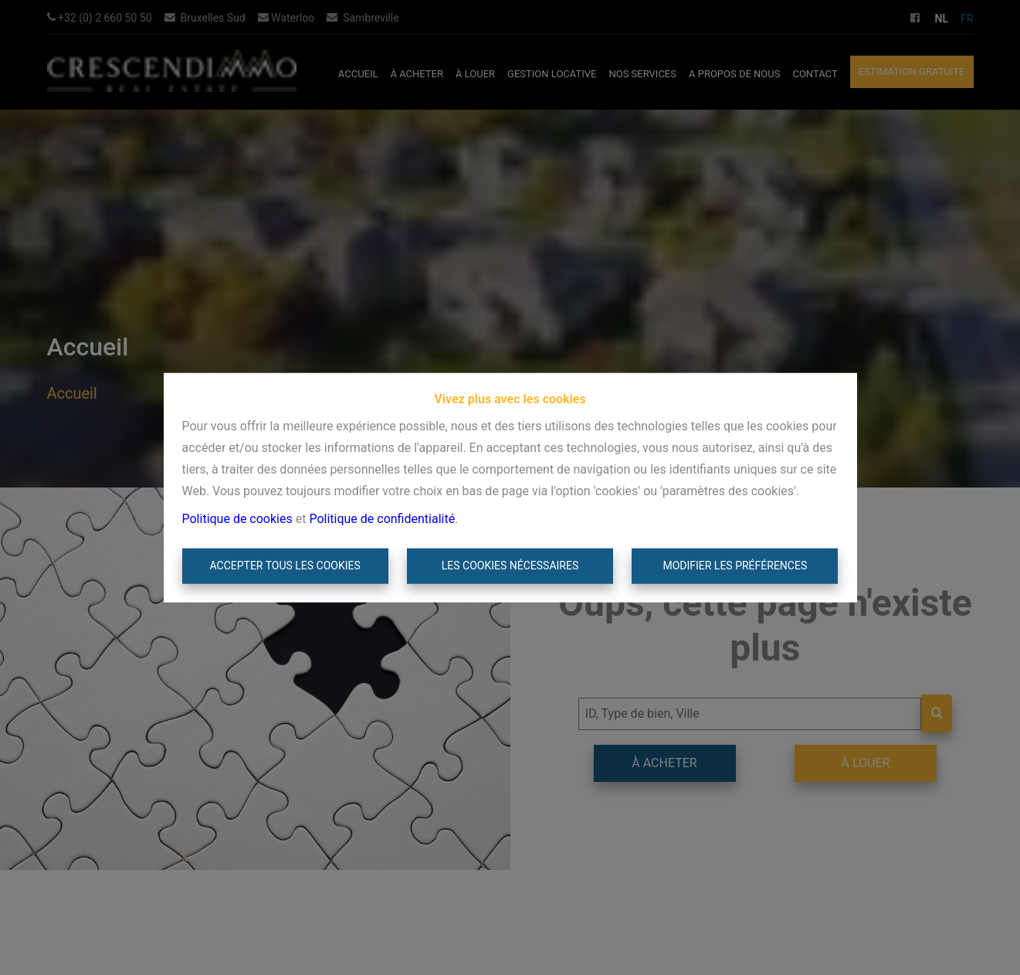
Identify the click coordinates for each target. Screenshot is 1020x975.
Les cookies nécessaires (510, 565)
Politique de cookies (237, 518)
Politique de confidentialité (382, 518)
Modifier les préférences (734, 565)
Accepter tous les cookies (284, 565)
